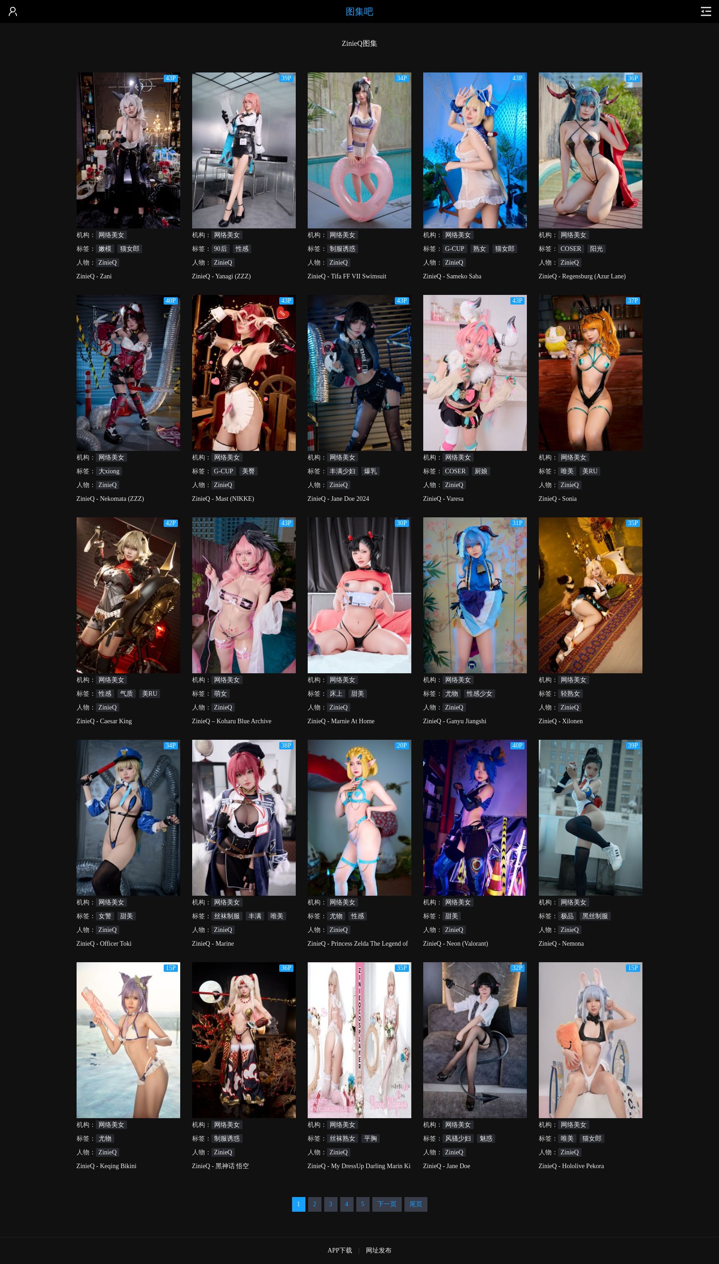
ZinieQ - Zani (94, 276)
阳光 (596, 248)
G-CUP (455, 248)
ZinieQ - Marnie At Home (341, 721)
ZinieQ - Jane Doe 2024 (339, 498)
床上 (336, 693)
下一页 (387, 1204)
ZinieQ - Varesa (443, 498)
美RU (589, 471)
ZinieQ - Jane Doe (446, 1166)
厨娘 (481, 471)
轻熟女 (570, 693)
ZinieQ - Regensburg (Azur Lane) (582, 276)
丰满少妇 (342, 471)
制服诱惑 (342, 248)
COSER (571, 248)
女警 (105, 916)
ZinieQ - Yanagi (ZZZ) (221, 276)
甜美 (357, 693)
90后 (220, 248)
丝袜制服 (227, 916)
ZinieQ (108, 262)
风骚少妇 (458, 1138)
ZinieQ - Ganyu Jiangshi (455, 721)
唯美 (567, 471)
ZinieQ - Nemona (561, 943)
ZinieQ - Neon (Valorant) (455, 943)
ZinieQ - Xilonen (561, 721)
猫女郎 (129, 248)
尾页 (415, 1204)
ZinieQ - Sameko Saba (452, 276)
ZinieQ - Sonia (558, 498)
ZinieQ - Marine (213, 943)
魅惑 (486, 1138)
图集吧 (359, 11)
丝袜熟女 (342, 1138)
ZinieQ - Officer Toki (104, 943)
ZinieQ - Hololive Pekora (571, 1166)
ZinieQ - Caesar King (104, 721)
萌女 (220, 693)
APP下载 (339, 1250)
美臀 (248, 471)
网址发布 (379, 1250)
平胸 (370, 1138)
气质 (126, 693)
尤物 (451, 693)
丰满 (255, 916)
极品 (567, 916)
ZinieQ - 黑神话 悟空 (220, 1166)
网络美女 (111, 235)
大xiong (109, 471)
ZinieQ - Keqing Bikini (107, 1166)
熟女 (479, 248)
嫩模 (105, 248)
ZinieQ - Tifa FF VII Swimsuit (347, 276)
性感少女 (479, 693)
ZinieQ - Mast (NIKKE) (223, 498)
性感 (242, 248)
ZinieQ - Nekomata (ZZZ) (110, 498)
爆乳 (370, 471)
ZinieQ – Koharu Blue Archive (231, 721)
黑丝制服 (595, 916)
